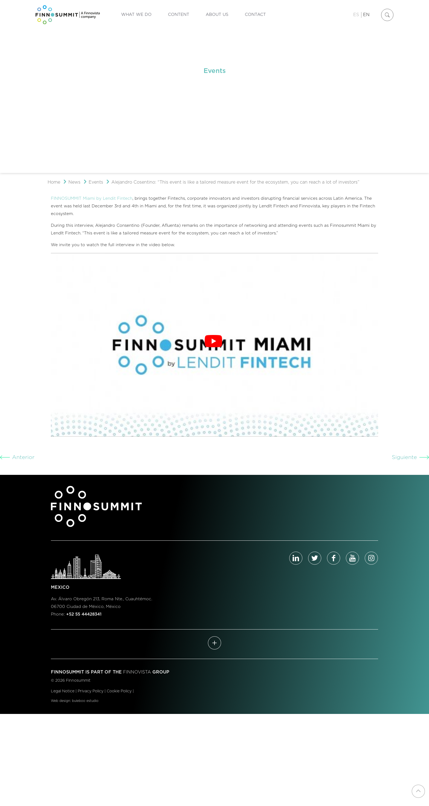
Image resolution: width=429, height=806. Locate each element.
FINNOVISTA (137, 672)
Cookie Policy (119, 691)
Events (96, 182)
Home (54, 182)
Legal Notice (62, 691)
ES (356, 15)
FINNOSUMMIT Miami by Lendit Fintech (91, 198)
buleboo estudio (85, 700)
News (74, 182)
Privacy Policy (90, 691)
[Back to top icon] (418, 791)
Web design (60, 700)
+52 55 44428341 (84, 614)
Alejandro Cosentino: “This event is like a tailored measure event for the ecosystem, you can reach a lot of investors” (235, 182)
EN (366, 15)
